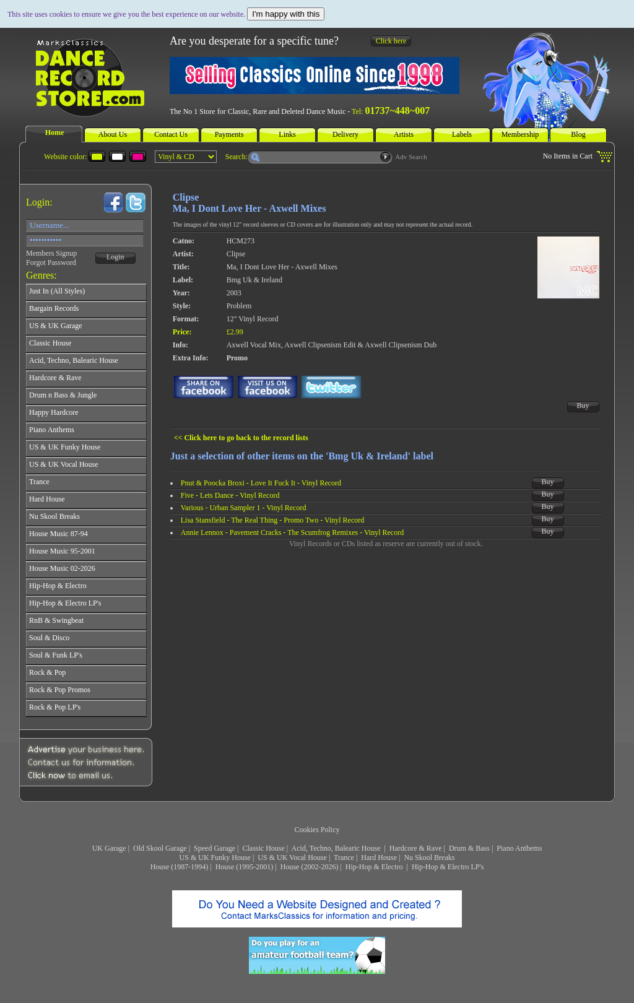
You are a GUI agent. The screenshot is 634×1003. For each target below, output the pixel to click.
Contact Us (171, 134)
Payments (229, 134)
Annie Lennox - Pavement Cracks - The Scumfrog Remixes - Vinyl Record (292, 532)
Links (287, 134)
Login (115, 257)
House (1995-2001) (244, 866)
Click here (391, 41)
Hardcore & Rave (415, 848)
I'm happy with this (285, 14)
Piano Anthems (519, 848)
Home (54, 132)
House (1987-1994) (179, 866)
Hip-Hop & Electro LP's (448, 866)
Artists (404, 134)
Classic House (263, 848)
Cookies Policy (316, 829)
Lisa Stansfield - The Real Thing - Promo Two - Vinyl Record (273, 520)
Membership (520, 134)
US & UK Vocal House (292, 857)
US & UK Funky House (215, 857)
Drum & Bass (469, 848)
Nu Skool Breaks (429, 857)
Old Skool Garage (160, 848)
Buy (583, 405)
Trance (344, 857)
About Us (112, 134)
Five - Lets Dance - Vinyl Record (230, 495)
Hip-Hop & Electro (375, 866)
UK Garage (109, 848)
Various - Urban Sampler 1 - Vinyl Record (243, 507)
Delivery (345, 134)
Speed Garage (214, 848)
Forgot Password (51, 262)
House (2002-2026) (309, 866)
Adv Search (411, 156)
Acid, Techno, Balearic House (337, 848)
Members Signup (51, 253)
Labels (462, 134)
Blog (578, 134)
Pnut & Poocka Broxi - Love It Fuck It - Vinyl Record (261, 483)
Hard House (379, 857)
